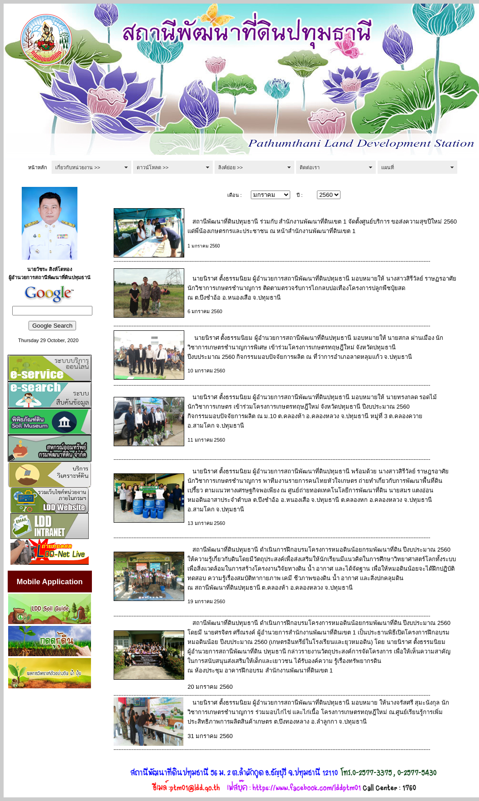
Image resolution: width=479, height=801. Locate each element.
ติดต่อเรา (310, 167)
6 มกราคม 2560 (204, 311)
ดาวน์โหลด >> (152, 167)
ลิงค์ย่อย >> (230, 167)
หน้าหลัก (37, 167)
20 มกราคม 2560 (210, 686)
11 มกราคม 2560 (206, 440)
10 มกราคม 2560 (206, 370)
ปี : (299, 195)
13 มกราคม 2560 (206, 523)
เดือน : (234, 195)
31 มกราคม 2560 (210, 736)
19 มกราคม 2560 (206, 601)
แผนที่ (387, 167)
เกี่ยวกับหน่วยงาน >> (77, 167)
